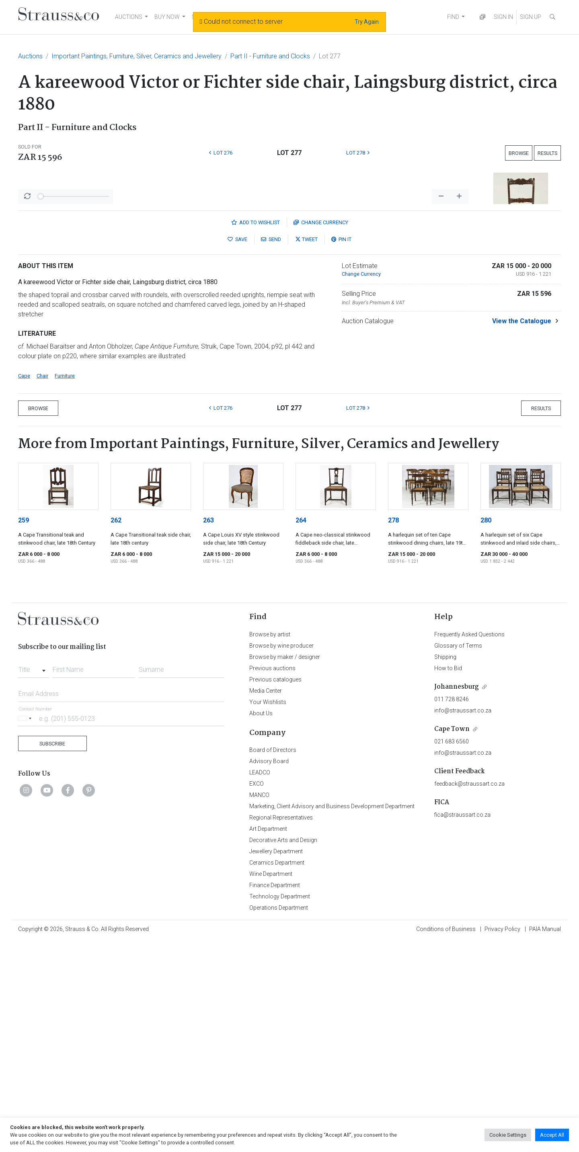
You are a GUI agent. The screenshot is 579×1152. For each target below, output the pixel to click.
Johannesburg (456, 898)
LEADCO (259, 983)
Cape (24, 587)
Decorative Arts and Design (283, 1051)
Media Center (265, 901)
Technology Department (279, 1107)
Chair (42, 587)
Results (547, 153)
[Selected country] (26, 929)
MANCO (259, 1006)
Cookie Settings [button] (507, 1135)
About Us (261, 924)
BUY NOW (167, 17)
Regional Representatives (281, 1028)
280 (485, 731)
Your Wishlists (267, 913)
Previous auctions (272, 879)
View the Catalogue (521, 532)
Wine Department (270, 1085)
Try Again (367, 22)
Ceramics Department (276, 1073)
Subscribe (52, 955)
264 (301, 731)
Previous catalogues (275, 890)
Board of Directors (272, 961)
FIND (453, 17)
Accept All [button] (552, 1135)
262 (116, 731)
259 (23, 731)
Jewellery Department (276, 1062)
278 (393, 731)
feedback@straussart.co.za (469, 994)
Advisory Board (269, 972)
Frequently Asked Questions (469, 845)
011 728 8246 (451, 910)
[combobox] (33, 878)
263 (208, 731)
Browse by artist (269, 845)
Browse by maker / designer (284, 868)
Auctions (30, 56)
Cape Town (452, 940)
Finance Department (274, 1096)
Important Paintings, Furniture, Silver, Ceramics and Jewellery (136, 56)
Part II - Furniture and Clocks (270, 56)
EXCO (256, 994)
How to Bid (448, 879)
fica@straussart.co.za (462, 1025)
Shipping (445, 868)
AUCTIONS (128, 17)
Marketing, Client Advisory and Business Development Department (332, 1017)
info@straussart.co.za (462, 921)
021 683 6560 (451, 952)
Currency (321, 433)
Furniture (65, 587)
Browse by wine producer (281, 856)
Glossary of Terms (458, 856)
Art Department (268, 1039)
